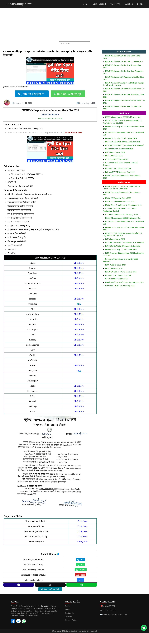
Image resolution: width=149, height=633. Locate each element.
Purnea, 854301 (108, 606)
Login (139, 4)
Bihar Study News (19, 4)
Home (85, 4)
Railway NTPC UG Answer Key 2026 (119, 172)
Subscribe (80, 574)
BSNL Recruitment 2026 (115, 152)
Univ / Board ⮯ (99, 4)
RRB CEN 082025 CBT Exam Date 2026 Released (124, 145)
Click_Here (82, 541)
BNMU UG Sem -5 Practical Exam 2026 (121, 272)
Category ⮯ (115, 4)
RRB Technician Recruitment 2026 (119, 149)
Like (81, 580)
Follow (80, 569)
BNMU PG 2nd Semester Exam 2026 (119, 201)
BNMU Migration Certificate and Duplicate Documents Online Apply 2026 (121, 187)
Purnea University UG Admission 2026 (121, 138)
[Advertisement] (74, 24)
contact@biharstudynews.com (114, 614)
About (67, 609)
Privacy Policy (71, 620)
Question (129, 4)
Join (79, 304)
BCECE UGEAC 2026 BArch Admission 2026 (122, 142)
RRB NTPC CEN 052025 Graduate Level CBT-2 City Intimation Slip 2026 (122, 121)
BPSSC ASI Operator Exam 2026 (118, 198)
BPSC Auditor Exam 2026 (115, 265)
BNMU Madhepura (50, 114)
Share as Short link (50, 589)
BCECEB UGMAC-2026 (114, 156)
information (44, 606)
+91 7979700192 (108, 610)
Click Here (79, 263)
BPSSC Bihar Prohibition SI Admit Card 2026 (123, 205)
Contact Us (69, 613)
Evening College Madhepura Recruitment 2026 (124, 282)
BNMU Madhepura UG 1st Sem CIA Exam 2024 (124, 61)
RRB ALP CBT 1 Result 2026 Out (118, 168)
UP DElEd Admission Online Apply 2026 (121, 214)
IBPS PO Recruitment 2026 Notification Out (122, 117)
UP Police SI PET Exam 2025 (116, 159)
